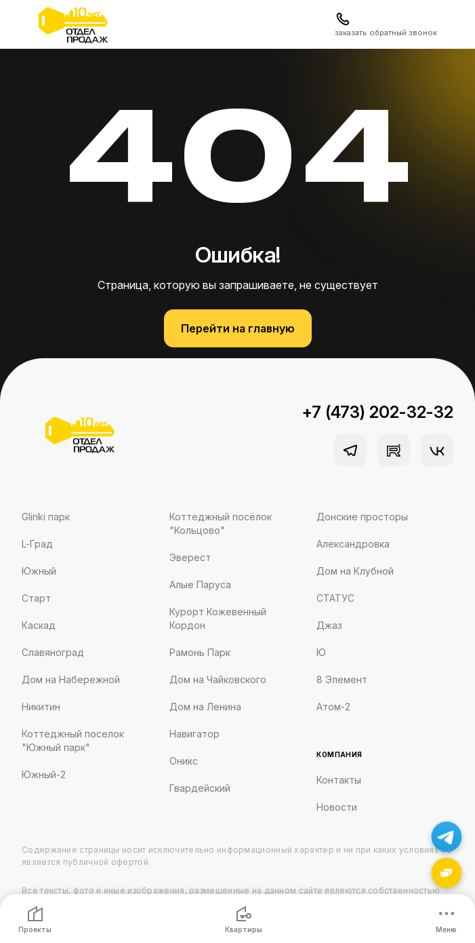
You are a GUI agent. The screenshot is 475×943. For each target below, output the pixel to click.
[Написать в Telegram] (447, 837)
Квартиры (243, 920)
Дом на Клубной (355, 571)
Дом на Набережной (71, 679)
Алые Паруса (200, 584)
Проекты (34, 920)
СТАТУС (335, 598)
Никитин (41, 706)
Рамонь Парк (199, 652)
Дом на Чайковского (217, 679)
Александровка (353, 544)
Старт (36, 598)
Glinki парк (46, 516)
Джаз (329, 625)
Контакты (338, 780)
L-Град (37, 544)
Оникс (183, 761)
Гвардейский (199, 788)
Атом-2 (333, 706)
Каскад (39, 625)
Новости (336, 807)
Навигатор (194, 733)
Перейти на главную (238, 328)
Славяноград (53, 652)
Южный (39, 571)
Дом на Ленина (205, 706)
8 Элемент (341, 679)
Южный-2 (44, 774)
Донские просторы (362, 516)
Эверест (190, 557)
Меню (446, 920)
